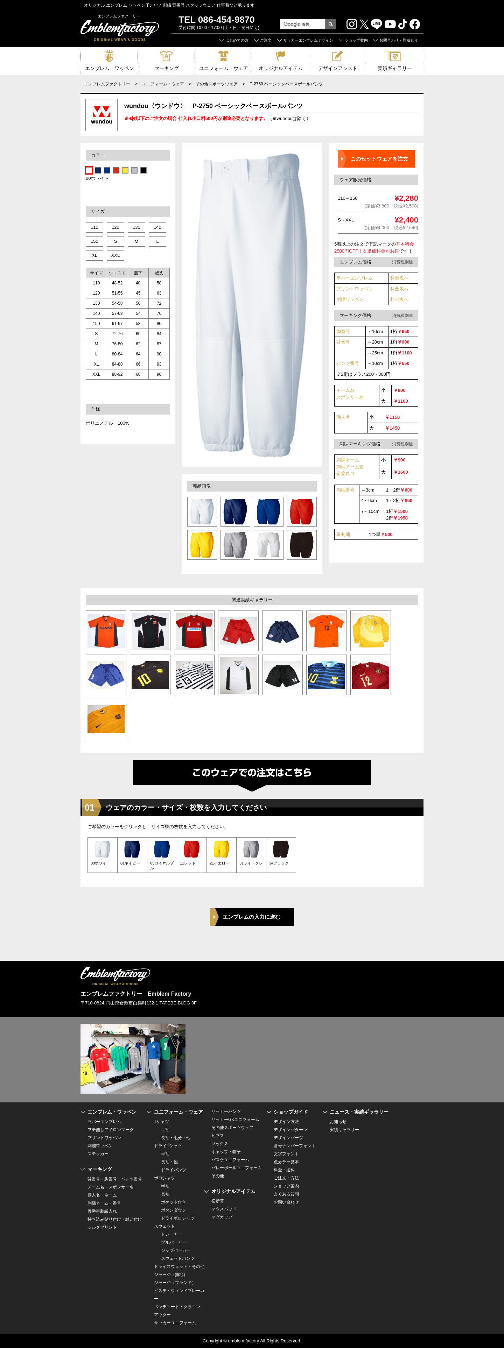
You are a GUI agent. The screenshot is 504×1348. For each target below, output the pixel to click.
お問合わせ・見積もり (398, 40)
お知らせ (338, 1121)
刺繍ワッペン (350, 299)
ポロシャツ (164, 1178)
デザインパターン (290, 1129)
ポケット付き (173, 1202)
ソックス (219, 1143)
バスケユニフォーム (230, 1159)
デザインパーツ (288, 1137)
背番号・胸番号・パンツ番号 (115, 1179)
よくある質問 (286, 1194)
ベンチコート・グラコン (177, 1306)
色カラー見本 (286, 1161)
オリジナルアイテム (281, 68)
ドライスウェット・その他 (179, 1266)
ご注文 (266, 40)
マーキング (166, 68)
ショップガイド (291, 1112)
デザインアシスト (337, 68)
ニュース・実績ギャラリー (359, 1112)
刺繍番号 (345, 490)
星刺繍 (343, 534)
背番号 (343, 342)
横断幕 (217, 1201)
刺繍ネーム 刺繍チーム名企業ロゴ (350, 466)
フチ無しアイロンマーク (111, 1129)
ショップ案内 (356, 40)
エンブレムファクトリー (107, 84)
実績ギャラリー (395, 68)
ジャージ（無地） (171, 1274)
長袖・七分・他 (175, 1137)
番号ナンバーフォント (295, 1145)
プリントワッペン (354, 288)
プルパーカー (173, 1242)
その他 (217, 1175)
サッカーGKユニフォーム (235, 1119)
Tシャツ (161, 1121)
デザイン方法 (286, 1121)
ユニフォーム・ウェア (223, 68)
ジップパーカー (175, 1250)
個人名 (343, 417)
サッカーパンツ (226, 1111)
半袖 (165, 1129)
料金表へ (399, 278)
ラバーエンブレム (354, 278)
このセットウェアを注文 (379, 159)
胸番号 (343, 331)
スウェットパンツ (178, 1258)
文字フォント (286, 1153)
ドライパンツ (173, 1169)
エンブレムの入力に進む (251, 917)
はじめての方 (236, 40)
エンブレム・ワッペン (109, 68)
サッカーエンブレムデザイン (308, 40)
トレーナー (171, 1234)
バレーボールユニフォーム (236, 1167)
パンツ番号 (347, 363)
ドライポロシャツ (178, 1218)
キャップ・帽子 (226, 1151)
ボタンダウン (173, 1210)
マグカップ (221, 1217)
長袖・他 (169, 1161)
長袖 (165, 1194)
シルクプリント (102, 1227)
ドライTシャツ (168, 1145)
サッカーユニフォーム (175, 1322)
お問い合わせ (286, 1202)
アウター (162, 1314)
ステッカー (98, 1153)
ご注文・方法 (286, 1178)
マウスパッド (224, 1209)
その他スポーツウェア (217, 84)
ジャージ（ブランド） (175, 1282)
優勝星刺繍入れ (102, 1211)
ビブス (217, 1135)
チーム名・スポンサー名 (111, 1187)
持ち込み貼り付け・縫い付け (115, 1219)
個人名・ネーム (102, 1195)
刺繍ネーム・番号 (104, 1203)
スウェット (164, 1226)
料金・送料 (284, 1169)
